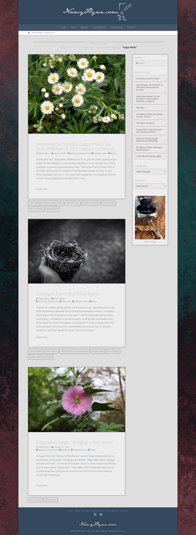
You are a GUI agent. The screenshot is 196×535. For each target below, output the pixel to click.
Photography (98, 511)
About (77, 511)
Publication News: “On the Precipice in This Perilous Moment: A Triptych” (148, 98)
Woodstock (52, 209)
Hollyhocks (35, 500)
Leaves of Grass (91, 203)
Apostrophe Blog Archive (79, 153)
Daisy (32, 203)
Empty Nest (51, 351)
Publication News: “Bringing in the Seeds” (75, 442)
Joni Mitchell (72, 203)
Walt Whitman (36, 209)
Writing (112, 153)
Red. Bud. (140, 107)
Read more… (42, 189)
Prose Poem (97, 351)
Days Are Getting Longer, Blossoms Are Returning (147, 139)
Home (70, 511)
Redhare (122, 531)
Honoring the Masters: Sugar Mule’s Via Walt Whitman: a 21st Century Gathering (75, 146)
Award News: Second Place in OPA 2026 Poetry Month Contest (149, 87)
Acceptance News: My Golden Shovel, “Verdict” (149, 115)
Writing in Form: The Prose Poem (67, 293)
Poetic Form (65, 301)
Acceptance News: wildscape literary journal (149, 148)
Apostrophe (112, 511)
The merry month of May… (148, 78)
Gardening (64, 450)
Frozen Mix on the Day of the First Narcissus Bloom (149, 130)
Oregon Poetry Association (74, 351)
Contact (124, 511)
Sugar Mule (108, 203)
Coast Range (35, 351)
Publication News (100, 153)
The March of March (145, 123)
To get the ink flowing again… (149, 156)
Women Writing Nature (40, 357)
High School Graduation (50, 203)
